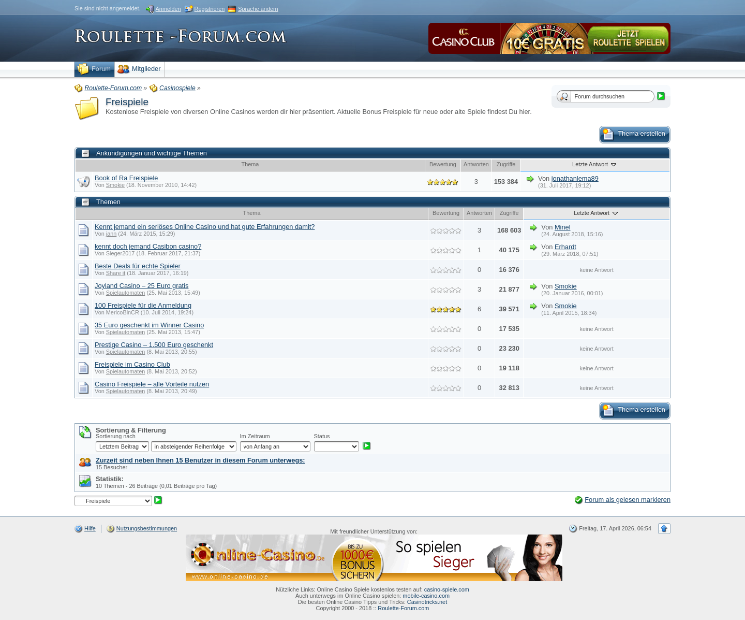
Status (322, 436)
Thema (250, 164)
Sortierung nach (116, 436)
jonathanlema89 (575, 178)
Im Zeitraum (255, 436)
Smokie (115, 185)
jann (111, 233)
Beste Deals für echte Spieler (138, 266)
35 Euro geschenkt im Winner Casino (149, 325)
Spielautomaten (125, 293)
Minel (563, 227)
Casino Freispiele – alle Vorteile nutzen (152, 384)
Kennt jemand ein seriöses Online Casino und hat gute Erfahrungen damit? (205, 226)
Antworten (476, 164)
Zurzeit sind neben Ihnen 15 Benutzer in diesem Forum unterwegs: (200, 460)
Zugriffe (506, 164)
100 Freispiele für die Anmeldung (143, 305)
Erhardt (565, 247)
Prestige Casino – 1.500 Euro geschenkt (154, 345)
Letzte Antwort (595, 164)
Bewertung (442, 164)
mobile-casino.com (426, 596)
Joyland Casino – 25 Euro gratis (141, 286)
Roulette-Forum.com (403, 608)
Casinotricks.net (427, 602)
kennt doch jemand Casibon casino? (148, 246)
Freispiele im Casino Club (132, 364)
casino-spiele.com (446, 589)
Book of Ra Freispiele (126, 178)
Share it (115, 273)
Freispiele (127, 101)
